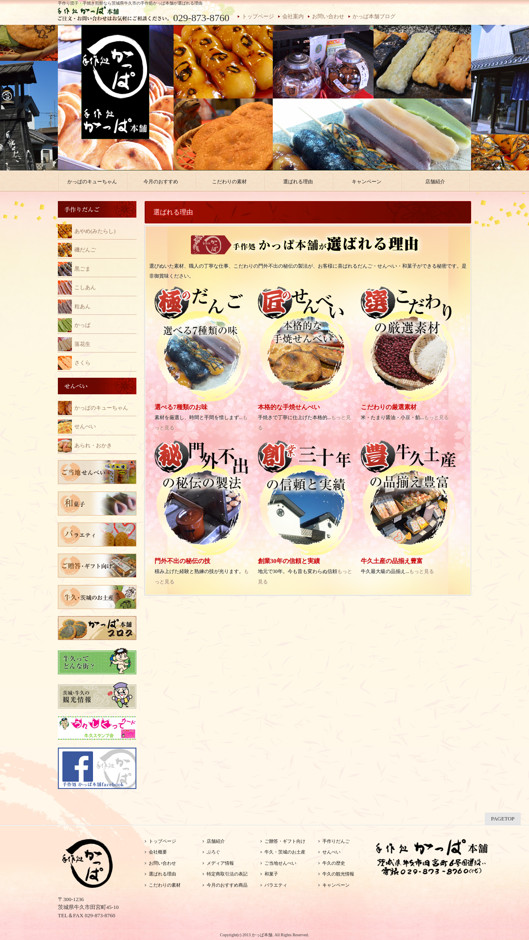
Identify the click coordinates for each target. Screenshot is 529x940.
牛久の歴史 (333, 863)
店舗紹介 (216, 841)
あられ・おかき (93, 445)
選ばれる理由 (162, 873)
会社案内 (293, 16)
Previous (47, 100)
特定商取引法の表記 (227, 873)
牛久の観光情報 (338, 873)
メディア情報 (220, 863)
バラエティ (275, 884)
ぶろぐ (213, 851)
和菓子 (271, 873)
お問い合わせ (328, 16)
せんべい (85, 426)
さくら (82, 363)
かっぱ (82, 325)
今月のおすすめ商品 (227, 884)
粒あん (82, 306)
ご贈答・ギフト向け (284, 841)
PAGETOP (503, 818)
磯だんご (85, 250)
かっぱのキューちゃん (101, 408)
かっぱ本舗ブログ (374, 16)
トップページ (258, 16)
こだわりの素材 (165, 884)
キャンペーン (336, 884)
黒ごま (82, 269)
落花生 (82, 344)
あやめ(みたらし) (95, 231)
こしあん (85, 287)
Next (482, 100)
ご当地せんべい (280, 863)
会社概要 (158, 851)
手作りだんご (336, 841)
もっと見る (436, 417)
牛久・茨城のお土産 (284, 851)
